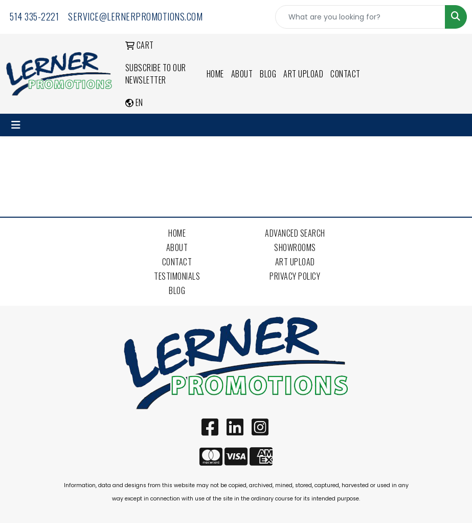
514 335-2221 (34, 16)
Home (215, 74)
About (242, 74)
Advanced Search (295, 233)
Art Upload (303, 74)
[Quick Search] (360, 17)
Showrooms (295, 247)
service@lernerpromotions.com (135, 16)
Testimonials (177, 276)
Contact (345, 74)
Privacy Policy (294, 276)
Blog (268, 74)
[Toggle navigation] (16, 125)
